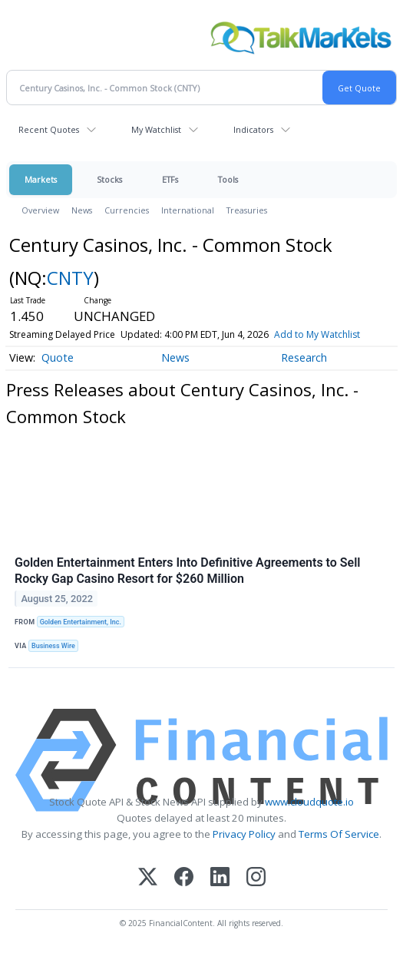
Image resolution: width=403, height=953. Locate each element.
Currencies (126, 210)
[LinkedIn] (220, 878)
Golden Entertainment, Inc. (80, 622)
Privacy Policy (244, 834)
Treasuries (246, 210)
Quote (57, 357)
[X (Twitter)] (148, 878)
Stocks (109, 179)
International (187, 210)
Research (304, 357)
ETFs (170, 179)
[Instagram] (256, 878)
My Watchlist (156, 129)
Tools (228, 179)
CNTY (70, 277)
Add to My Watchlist (317, 334)
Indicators (253, 129)
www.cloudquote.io (309, 802)
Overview (40, 210)
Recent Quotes (48, 129)
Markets (41, 179)
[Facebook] (184, 878)
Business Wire (53, 646)
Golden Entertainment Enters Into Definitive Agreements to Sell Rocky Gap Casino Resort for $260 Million (188, 570)
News (81, 210)
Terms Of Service (339, 834)
